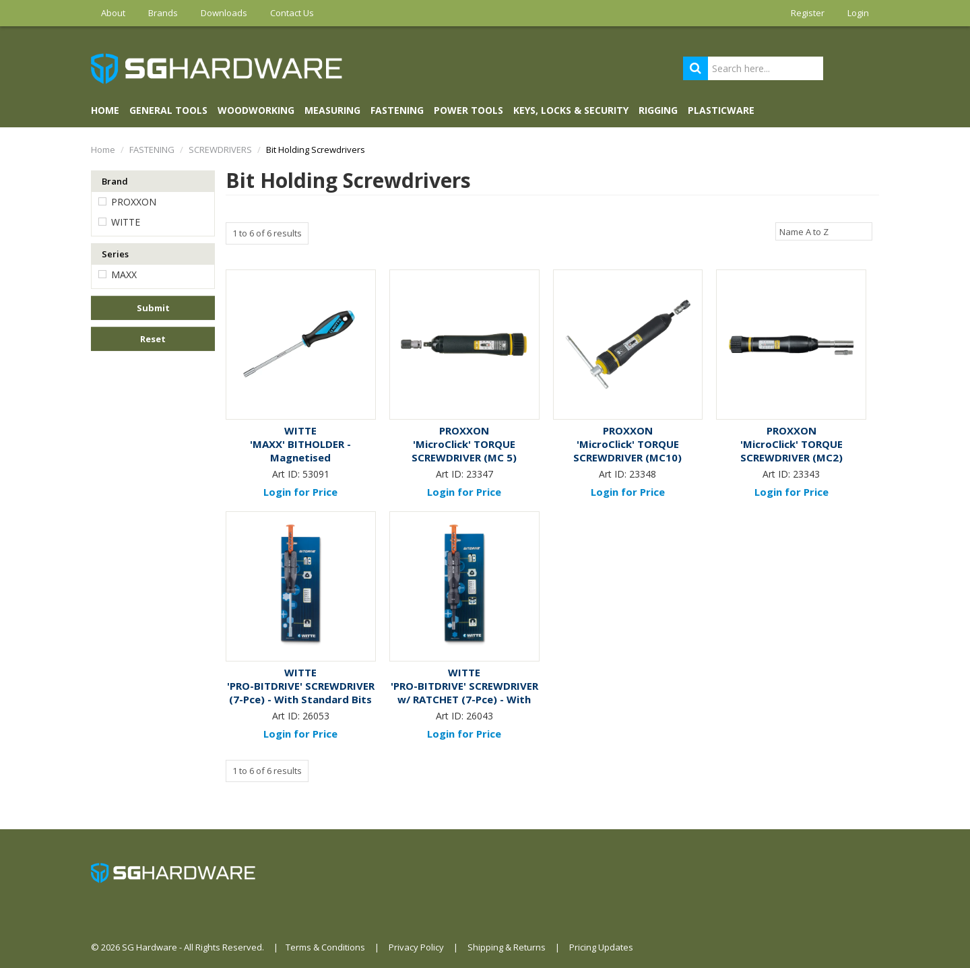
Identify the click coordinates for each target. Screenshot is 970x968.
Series (115, 254)
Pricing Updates (601, 947)
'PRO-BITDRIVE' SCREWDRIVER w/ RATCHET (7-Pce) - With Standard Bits (464, 699)
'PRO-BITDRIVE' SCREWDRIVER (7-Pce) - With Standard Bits (301, 692)
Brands (163, 13)
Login (858, 13)
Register (808, 13)
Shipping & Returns (506, 947)
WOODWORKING (256, 110)
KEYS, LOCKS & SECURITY (570, 110)
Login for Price (300, 491)
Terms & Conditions (325, 947)
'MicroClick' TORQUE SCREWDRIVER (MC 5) (464, 450)
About (113, 13)
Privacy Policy (416, 947)
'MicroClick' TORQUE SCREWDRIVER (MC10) (627, 450)
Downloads (224, 13)
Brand (115, 181)
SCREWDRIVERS (220, 149)
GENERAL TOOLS (168, 110)
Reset (153, 339)
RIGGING (658, 110)
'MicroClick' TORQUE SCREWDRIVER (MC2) (791, 450)
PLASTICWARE (721, 110)
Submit (153, 308)
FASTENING (397, 110)
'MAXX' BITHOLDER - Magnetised (300, 450)
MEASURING (332, 110)
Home (105, 110)
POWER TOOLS (468, 110)
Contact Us (292, 13)
